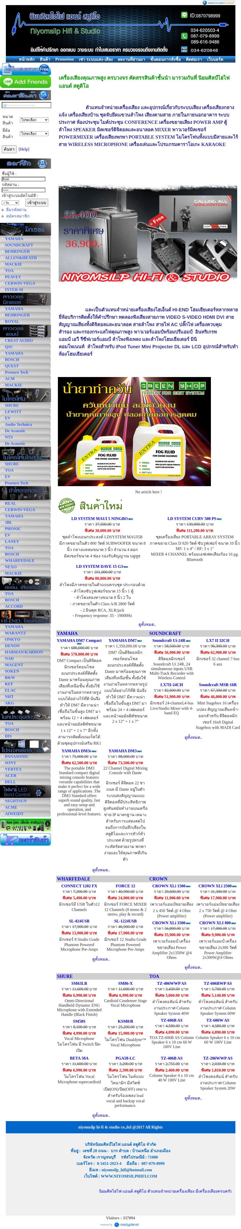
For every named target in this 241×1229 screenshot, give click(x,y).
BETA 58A (79, 1058)
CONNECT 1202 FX (79, 886)
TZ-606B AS (172, 1020)
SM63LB (79, 983)
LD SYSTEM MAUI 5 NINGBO (99, 518)
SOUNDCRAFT (165, 633)
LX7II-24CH (171, 685)
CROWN (158, 878)
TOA (154, 976)
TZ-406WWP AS (171, 983)
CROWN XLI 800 (215, 923)
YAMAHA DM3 (123, 751)
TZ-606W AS (217, 1020)
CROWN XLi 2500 (215, 886)
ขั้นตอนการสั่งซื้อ (165, 59)
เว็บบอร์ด (215, 59)
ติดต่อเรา (194, 59)
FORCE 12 (125, 886)
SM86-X (125, 983)
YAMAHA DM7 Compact (79, 640)
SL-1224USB (125, 921)
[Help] (24, 149)
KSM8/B (125, 1021)
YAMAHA (67, 633)
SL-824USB (79, 921)
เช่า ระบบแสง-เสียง (95, 59)
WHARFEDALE (73, 878)
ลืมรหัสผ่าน (16, 210)
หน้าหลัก (27, 59)
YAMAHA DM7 (123, 640)
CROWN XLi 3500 (168, 923)
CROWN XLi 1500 (168, 886)
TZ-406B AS (172, 1058)
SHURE (65, 976)
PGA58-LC (125, 1058)
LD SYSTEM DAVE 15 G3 (99, 566)
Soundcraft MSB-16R (218, 685)
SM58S (79, 1021)
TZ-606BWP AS (218, 983)
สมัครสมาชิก (18, 216)
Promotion (64, 59)
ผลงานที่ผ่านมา (131, 59)
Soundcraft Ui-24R (168, 640)
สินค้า (45, 59)
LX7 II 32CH (218, 640)
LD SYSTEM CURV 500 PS (192, 518)
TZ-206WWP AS (218, 1058)
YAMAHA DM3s (76, 751)
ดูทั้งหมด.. (147, 624)
